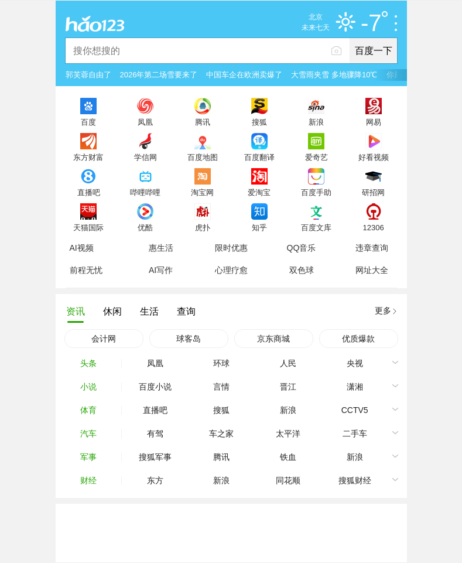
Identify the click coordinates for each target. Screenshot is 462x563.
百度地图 (202, 157)
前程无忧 (86, 270)
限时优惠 (231, 248)
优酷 (145, 227)
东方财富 (88, 157)
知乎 (259, 227)
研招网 (373, 192)
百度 (88, 122)
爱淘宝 (259, 192)
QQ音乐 (301, 248)
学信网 (145, 157)
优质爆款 (358, 338)
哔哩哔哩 (145, 192)
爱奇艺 (316, 157)
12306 (373, 227)
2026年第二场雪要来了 (159, 74)
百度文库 (316, 227)
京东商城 (273, 338)
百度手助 (316, 192)
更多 (383, 310)
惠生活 (161, 248)
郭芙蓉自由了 (88, 74)
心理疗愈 (231, 270)
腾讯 (202, 122)
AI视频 (82, 248)
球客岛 (188, 338)
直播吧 (88, 192)
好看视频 (373, 157)
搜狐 (259, 122)
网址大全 (371, 270)
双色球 (301, 270)
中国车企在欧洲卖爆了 (244, 74)
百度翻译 (259, 157)
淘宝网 (202, 192)
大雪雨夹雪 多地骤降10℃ (334, 74)
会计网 (103, 338)
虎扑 (202, 227)
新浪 (316, 122)
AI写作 (161, 270)
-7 (374, 23)
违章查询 (371, 248)
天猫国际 (88, 227)
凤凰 (145, 122)
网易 (373, 122)
